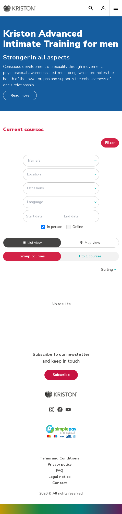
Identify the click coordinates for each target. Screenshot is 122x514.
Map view (90, 242)
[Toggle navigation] (116, 8)
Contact (59, 482)
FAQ (59, 470)
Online (74, 226)
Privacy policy (59, 464)
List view (32, 242)
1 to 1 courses (90, 256)
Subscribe (61, 374)
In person (51, 226)
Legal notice (59, 476)
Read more (19, 95)
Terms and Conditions (59, 458)
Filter (110, 142)
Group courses (32, 256)
